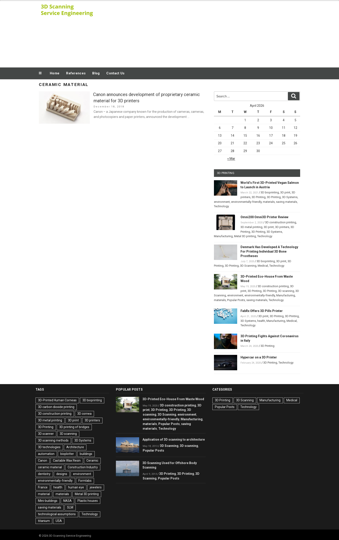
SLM (70, 507)
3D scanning (286, 291)
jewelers (96, 487)
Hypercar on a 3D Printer (259, 357)
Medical (263, 265)
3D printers (282, 227)
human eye (76, 487)
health (261, 320)
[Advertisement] (214, 33)
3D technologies (49, 447)
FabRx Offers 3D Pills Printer (262, 311)
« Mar (231, 158)
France (43, 487)
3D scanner (46, 433)
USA (59, 521)
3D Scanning (248, 265)
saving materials (286, 201)
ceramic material (50, 467)
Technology (221, 206)
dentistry (44, 474)
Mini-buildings (47, 500)
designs (61, 474)
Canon (42, 460)
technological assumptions (57, 514)
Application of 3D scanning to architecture (173, 439)
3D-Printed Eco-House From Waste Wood (173, 399)
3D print (285, 192)
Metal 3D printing (245, 236)
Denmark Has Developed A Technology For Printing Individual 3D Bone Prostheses (269, 251)
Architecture (75, 447)
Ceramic (92, 460)
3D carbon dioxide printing (56, 407)
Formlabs (85, 480)
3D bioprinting (270, 192)
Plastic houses (87, 500)
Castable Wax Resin (67, 460)
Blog (96, 73)
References (76, 73)
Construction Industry (83, 467)
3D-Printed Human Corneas (57, 400)
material (44, 494)
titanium (44, 521)
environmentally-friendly (246, 201)
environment (222, 201)
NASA (67, 500)
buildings (86, 454)
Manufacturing (223, 236)
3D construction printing (280, 222)
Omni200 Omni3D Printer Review (264, 217)
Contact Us (115, 73)
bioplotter (67, 454)
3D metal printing (251, 227)
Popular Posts (236, 300)
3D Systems (289, 197)
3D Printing (259, 197)
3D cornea (84, 413)
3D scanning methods (53, 440)
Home (54, 73)
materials (269, 201)
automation (46, 454)
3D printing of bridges (74, 427)
